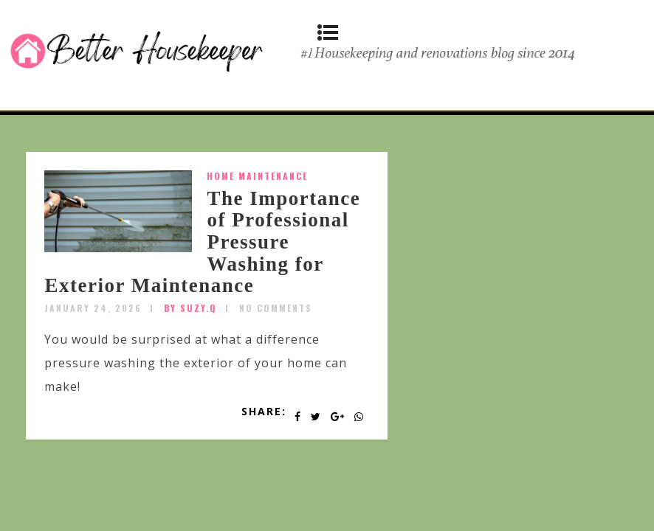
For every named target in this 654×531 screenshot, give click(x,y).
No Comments (275, 308)
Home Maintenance (257, 176)
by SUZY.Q (190, 308)
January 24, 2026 (93, 308)
